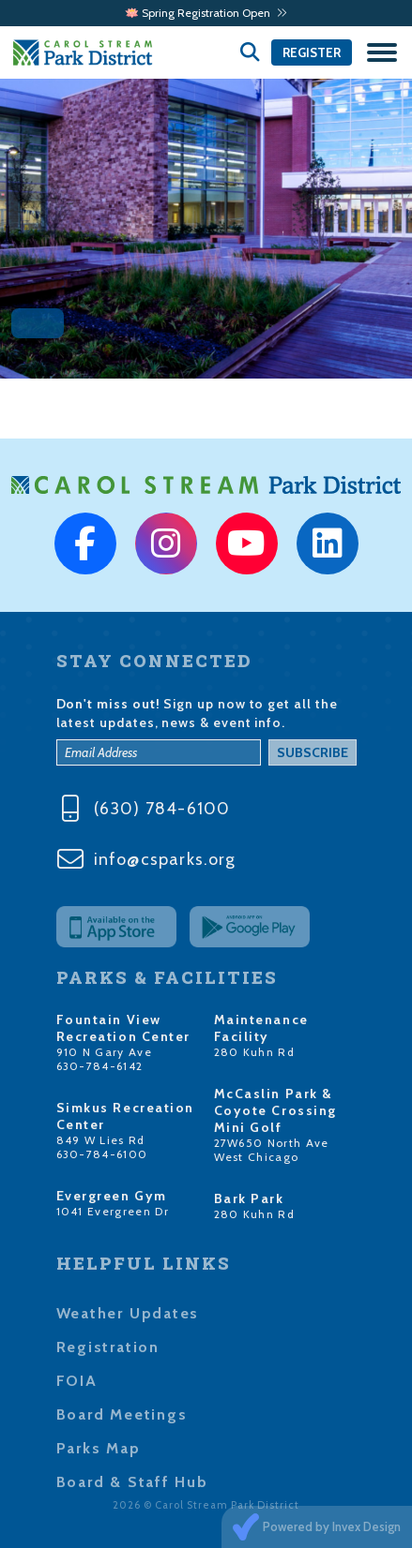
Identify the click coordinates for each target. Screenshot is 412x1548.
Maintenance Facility (261, 1028)
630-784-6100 (102, 1154)
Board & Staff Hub (132, 1482)
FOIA (77, 1381)
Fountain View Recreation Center (123, 1028)
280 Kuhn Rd (255, 1052)
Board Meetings (122, 1414)
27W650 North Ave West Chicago (271, 1150)
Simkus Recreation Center (125, 1116)
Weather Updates (128, 1313)
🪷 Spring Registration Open (206, 13)
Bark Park (249, 1198)
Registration (108, 1347)
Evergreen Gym (111, 1195)
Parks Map (98, 1448)
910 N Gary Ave (104, 1052)
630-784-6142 (100, 1066)
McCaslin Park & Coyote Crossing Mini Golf (275, 1110)
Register (311, 52)
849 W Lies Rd (100, 1140)
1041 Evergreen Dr (113, 1211)
